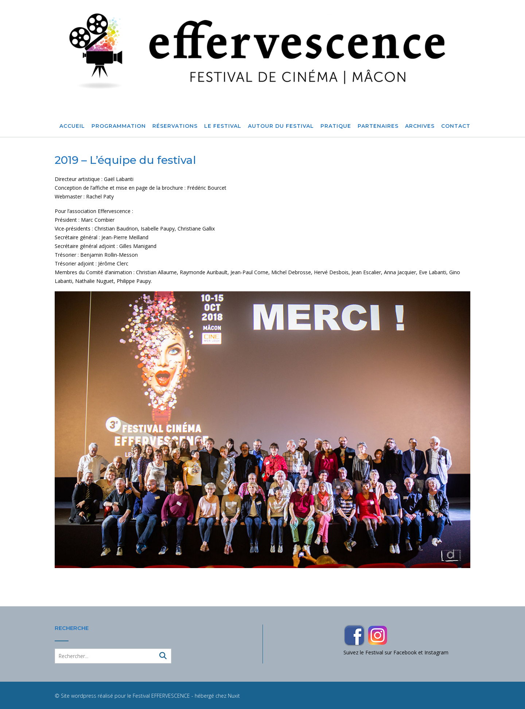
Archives (420, 126)
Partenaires (378, 126)
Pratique (335, 126)
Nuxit (234, 695)
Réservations (175, 126)
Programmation (119, 126)
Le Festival (222, 126)
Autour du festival (281, 126)
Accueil (72, 126)
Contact (455, 126)
